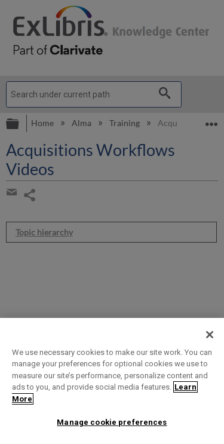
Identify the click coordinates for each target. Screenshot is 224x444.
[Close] (210, 334)
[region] (112, 381)
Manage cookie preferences (112, 422)
